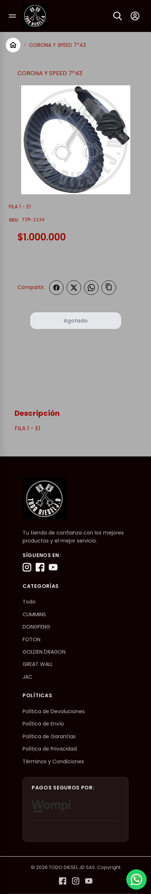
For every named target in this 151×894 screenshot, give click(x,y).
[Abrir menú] (12, 16)
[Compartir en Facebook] (56, 287)
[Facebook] (40, 567)
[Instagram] (27, 567)
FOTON (31, 639)
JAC (27, 676)
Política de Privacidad (50, 748)
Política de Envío (43, 723)
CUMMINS (34, 614)
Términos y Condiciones (53, 761)
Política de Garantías (49, 736)
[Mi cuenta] (135, 16)
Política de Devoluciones (54, 711)
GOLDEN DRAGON (44, 651)
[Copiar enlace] (109, 287)
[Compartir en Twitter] (74, 287)
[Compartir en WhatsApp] (91, 287)
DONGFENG (36, 626)
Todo (29, 601)
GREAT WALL (38, 664)
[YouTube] (53, 567)
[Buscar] (117, 16)
